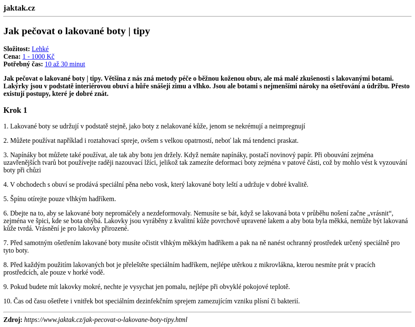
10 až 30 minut (65, 64)
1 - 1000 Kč (38, 56)
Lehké (40, 48)
